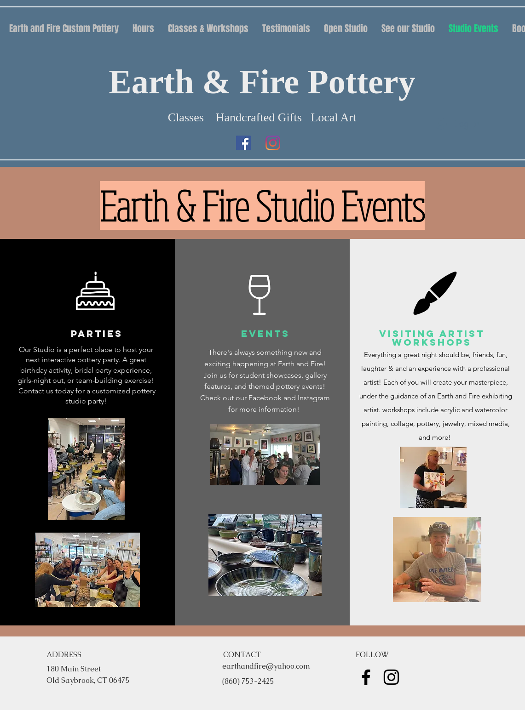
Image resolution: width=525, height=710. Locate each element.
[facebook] (243, 143)
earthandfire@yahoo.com (266, 666)
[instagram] (272, 143)
